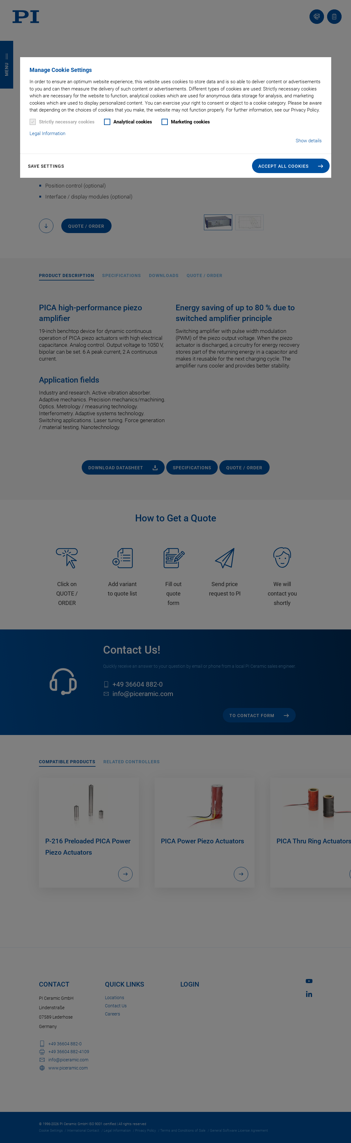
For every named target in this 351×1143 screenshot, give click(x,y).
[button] (291, 166)
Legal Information (47, 133)
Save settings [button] (46, 166)
